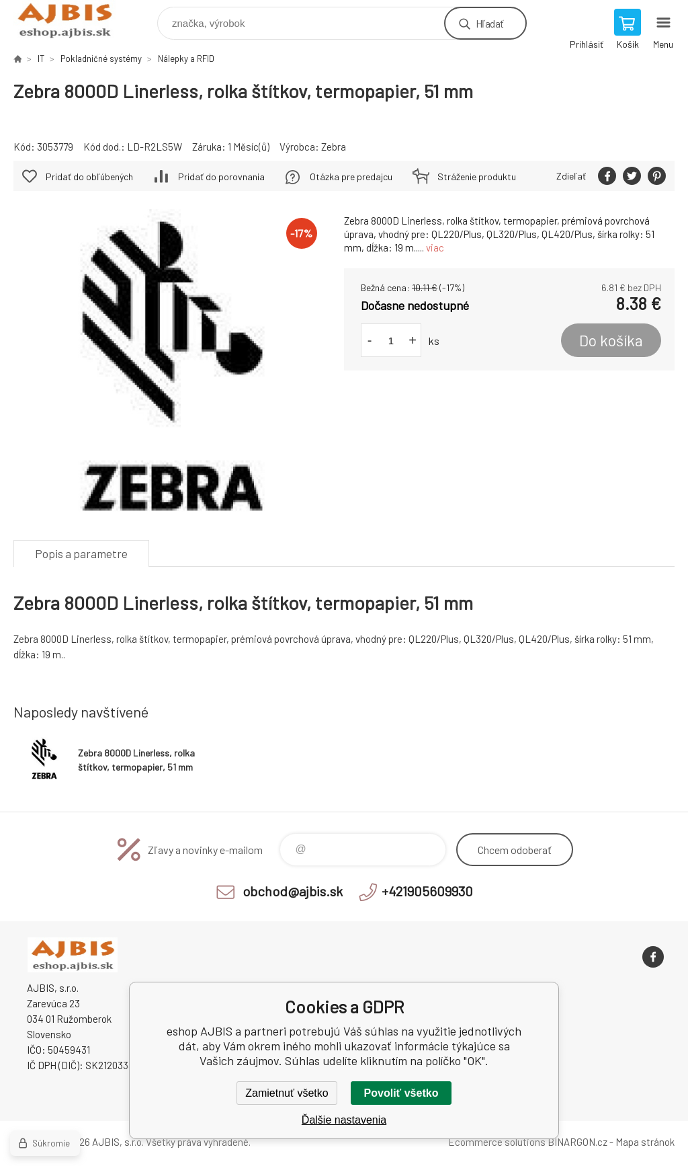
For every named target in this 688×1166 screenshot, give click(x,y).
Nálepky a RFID (186, 58)
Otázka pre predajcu (351, 176)
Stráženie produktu (476, 176)
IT (41, 58)
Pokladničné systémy (101, 58)
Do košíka (611, 340)
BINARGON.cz (577, 1142)
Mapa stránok (645, 1142)
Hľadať (489, 23)
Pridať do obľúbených (89, 176)
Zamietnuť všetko (286, 1093)
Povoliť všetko (401, 1093)
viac (435, 247)
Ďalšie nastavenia (344, 1120)
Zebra (333, 147)
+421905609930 (427, 891)
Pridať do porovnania (221, 176)
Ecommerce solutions (497, 1142)
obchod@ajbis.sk (293, 891)
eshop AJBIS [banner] (72, 20)
